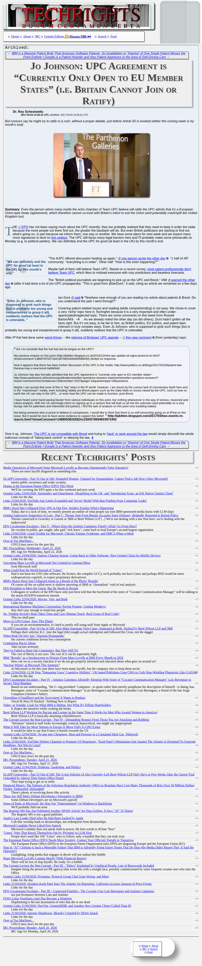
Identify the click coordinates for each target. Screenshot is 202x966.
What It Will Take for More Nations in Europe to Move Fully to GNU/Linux (52, 728)
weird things (53, 338)
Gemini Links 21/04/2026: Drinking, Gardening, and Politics (42, 768)
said (77, 298)
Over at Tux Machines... (18, 542)
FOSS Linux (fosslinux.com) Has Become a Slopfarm (37, 899)
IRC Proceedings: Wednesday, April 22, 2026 (32, 549)
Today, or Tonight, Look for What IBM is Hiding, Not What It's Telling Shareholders (57, 706)
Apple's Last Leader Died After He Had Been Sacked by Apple (43, 819)
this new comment (139, 338)
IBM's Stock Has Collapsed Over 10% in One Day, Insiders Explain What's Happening (58, 509)
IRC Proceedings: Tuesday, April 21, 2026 (30, 760)
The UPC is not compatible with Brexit (60, 435)
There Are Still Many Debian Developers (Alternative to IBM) (43, 797)
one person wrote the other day (143, 259)
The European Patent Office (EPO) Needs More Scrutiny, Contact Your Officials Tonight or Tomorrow (68, 841)
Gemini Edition (54, 36)
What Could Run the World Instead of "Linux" (32, 571)
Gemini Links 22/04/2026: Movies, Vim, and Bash (35, 600)
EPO (24, 228)
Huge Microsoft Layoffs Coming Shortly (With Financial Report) (44, 859)
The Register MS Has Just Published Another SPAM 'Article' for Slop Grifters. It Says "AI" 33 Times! (68, 812)
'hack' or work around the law (126, 435)
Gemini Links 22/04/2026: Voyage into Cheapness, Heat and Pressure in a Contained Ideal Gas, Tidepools (70, 735)
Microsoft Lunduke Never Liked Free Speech (32, 826)
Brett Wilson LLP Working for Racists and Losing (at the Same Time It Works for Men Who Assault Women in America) (80, 713)
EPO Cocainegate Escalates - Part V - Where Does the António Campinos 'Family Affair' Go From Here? (70, 527)
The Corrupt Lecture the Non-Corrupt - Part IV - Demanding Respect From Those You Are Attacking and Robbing (76, 720)
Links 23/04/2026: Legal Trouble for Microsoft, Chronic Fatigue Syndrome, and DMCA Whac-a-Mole (68, 534)
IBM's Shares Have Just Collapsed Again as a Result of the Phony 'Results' (50, 582)
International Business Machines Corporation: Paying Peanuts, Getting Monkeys (54, 607)
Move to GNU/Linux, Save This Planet (28, 622)
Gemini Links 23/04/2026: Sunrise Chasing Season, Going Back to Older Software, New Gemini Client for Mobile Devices (82, 556)
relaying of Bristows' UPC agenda (95, 338)
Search (102, 36)
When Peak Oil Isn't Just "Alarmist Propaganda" (34, 636)
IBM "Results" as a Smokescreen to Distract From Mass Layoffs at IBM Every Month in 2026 (63, 658)
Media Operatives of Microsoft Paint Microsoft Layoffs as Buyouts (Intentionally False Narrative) (65, 468)
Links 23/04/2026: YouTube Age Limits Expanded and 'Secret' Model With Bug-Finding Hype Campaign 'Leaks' (75, 501)
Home (15, 36)
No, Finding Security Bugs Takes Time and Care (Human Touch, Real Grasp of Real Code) (61, 615)
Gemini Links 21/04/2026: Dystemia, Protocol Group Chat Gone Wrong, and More (56, 877)
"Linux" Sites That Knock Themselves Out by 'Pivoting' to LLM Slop (47, 833)
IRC (37, 36)
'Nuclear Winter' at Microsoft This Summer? (31, 666)
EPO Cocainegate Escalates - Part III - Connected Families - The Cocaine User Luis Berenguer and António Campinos (78, 892)
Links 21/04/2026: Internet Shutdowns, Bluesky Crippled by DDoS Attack (50, 914)
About (27, 36)
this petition (59, 238)
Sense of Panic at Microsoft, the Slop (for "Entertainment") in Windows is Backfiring (57, 804)
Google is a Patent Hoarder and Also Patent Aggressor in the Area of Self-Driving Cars (105, 58)
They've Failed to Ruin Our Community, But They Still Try (40, 651)
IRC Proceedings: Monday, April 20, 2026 (30, 928)
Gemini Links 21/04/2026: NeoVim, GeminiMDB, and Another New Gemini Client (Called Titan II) (67, 906)
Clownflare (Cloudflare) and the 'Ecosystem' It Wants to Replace (44, 698)
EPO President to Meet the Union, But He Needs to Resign (40, 589)
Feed (113, 36)
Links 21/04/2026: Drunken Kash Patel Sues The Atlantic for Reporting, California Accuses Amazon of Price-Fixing (77, 884)
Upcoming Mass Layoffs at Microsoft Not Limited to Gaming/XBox (46, 563)
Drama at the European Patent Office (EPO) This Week (38, 487)
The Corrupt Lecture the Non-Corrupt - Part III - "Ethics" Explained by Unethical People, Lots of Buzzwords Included (78, 866)
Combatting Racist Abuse (19, 644)
